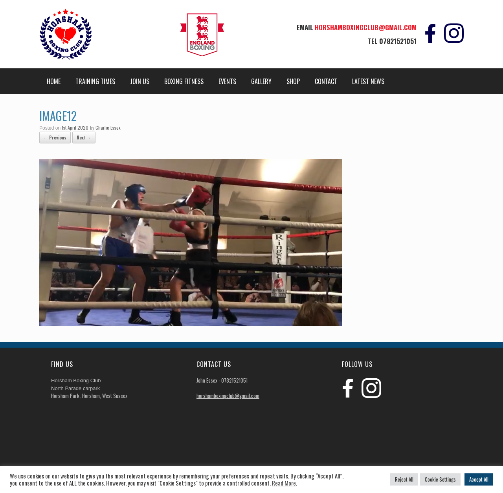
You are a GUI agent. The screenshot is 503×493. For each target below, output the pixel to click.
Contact (326, 81)
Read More (284, 483)
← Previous (55, 137)
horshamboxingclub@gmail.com (366, 27)
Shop (293, 81)
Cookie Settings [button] (440, 479)
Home (54, 81)
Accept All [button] (478, 479)
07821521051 (398, 41)
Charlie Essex (108, 127)
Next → (84, 137)
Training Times (95, 81)
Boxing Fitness (184, 81)
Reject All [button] (404, 479)
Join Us (139, 81)
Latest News (368, 81)
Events (227, 81)
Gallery (261, 81)
